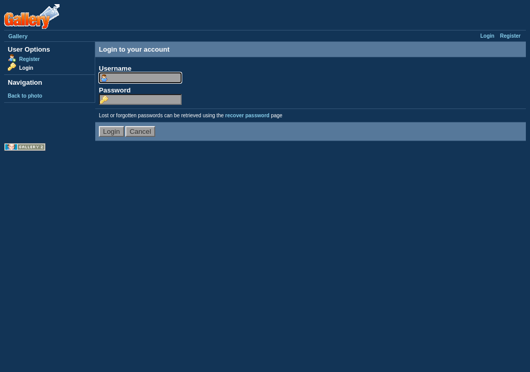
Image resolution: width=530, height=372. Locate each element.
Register (510, 36)
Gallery (17, 36)
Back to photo (25, 96)
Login (487, 36)
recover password (247, 115)
